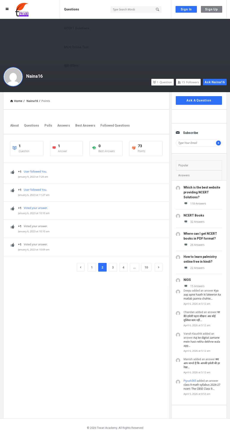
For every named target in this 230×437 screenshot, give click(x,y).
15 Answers (194, 286)
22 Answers (194, 268)
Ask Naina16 (215, 82)
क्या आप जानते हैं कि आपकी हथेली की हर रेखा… (202, 363)
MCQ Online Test (76, 47)
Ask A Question (198, 100)
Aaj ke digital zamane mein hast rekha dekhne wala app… (202, 342)
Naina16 (34, 76)
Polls (48, 125)
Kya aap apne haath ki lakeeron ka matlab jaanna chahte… (202, 294)
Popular (183, 165)
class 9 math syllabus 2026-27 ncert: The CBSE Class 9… (202, 387)
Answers (63, 125)
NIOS (187, 280)
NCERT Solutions (76, 28)
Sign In (186, 9)
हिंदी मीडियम (71, 66)
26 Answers (194, 245)
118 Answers (195, 203)
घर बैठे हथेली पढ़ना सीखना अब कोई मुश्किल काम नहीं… (202, 316)
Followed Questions (115, 125)
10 (146, 267)
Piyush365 (190, 381)
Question (162, 82)
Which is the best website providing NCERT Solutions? (202, 192)
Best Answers (85, 125)
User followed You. (35, 171)
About (14, 125)
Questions (71, 9)
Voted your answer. (36, 208)
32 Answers (194, 222)
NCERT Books (194, 215)
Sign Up (211, 9)
